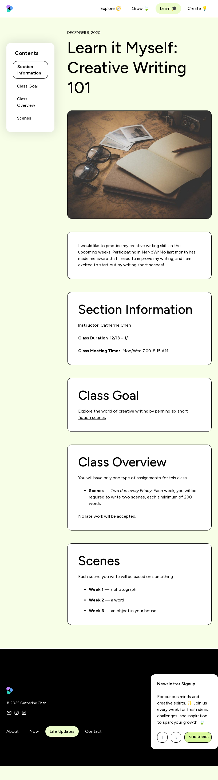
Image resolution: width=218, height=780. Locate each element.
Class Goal (27, 86)
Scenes (24, 118)
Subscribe (199, 737)
